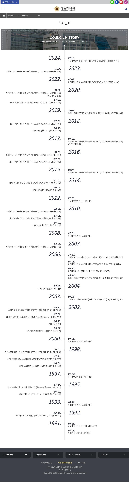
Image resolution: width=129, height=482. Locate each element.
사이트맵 (81, 463)
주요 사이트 (9, 2)
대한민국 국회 (8, 455)
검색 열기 (126, 9)
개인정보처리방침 (65, 463)
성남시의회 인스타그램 (126, 2)
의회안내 (11, 16)
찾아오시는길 (46, 463)
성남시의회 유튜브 (121, 2)
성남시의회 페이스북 (117, 2)
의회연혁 (25, 16)
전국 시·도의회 (41, 455)
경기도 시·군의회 (74, 455)
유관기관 (104, 455)
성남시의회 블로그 (112, 2)
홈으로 (4, 15)
